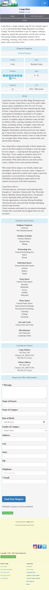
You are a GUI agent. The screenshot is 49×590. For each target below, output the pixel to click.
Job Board (29, 566)
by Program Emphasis (6, 569)
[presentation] (22, 490)
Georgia (27, 12)
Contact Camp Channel (33, 578)
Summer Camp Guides (33, 575)
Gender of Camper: (11, 427)
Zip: (4, 461)
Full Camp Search (5, 575)
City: (4, 444)
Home (28, 584)
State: (4, 452)
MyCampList (30, 581)
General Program (24, 53)
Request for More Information (24, 377)
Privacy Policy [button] (7, 513)
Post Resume (30, 569)
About (12, 16)
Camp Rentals (4, 578)
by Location (4, 566)
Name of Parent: (9, 401)
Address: (6, 435)
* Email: (6, 478)
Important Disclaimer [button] (8, 557)
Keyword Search (5, 572)
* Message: (7, 385)
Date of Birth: (8, 418)
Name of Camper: (10, 410)
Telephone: (7, 469)
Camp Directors (31, 572)
